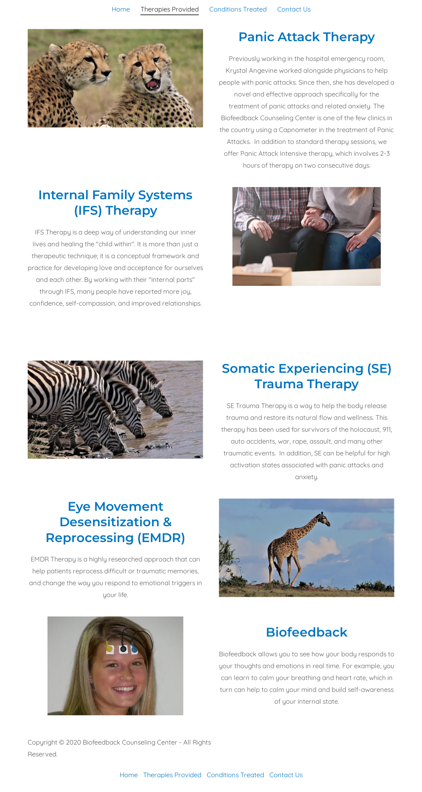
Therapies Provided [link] (169, 9)
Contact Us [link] (294, 9)
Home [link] (121, 9)
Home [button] (129, 775)
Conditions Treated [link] (238, 9)
